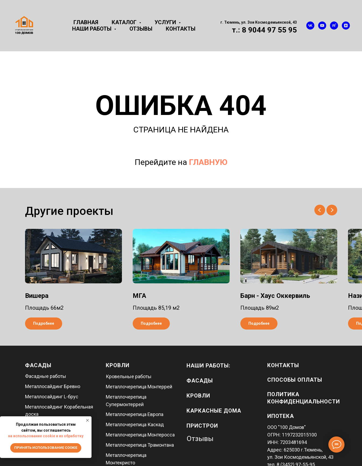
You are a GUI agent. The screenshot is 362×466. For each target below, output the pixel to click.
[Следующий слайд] (331, 210)
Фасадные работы (45, 376)
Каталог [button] (125, 22)
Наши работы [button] (92, 29)
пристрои (202, 425)
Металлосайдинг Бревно (52, 386)
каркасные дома (214, 410)
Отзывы (140, 29)
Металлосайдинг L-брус (51, 396)
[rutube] (334, 25)
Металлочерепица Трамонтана (140, 445)
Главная (85, 22)
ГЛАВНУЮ (208, 162)
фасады (200, 380)
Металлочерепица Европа (134, 414)
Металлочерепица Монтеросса (140, 435)
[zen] (346, 25)
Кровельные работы (129, 376)
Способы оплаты (294, 380)
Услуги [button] (165, 22)
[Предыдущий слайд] (319, 210)
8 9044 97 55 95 (269, 30)
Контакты (180, 29)
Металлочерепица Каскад (135, 424)
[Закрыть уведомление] (87, 420)
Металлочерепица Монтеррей (139, 386)
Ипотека (280, 416)
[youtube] (322, 25)
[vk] (310, 25)
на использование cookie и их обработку (45, 436)
